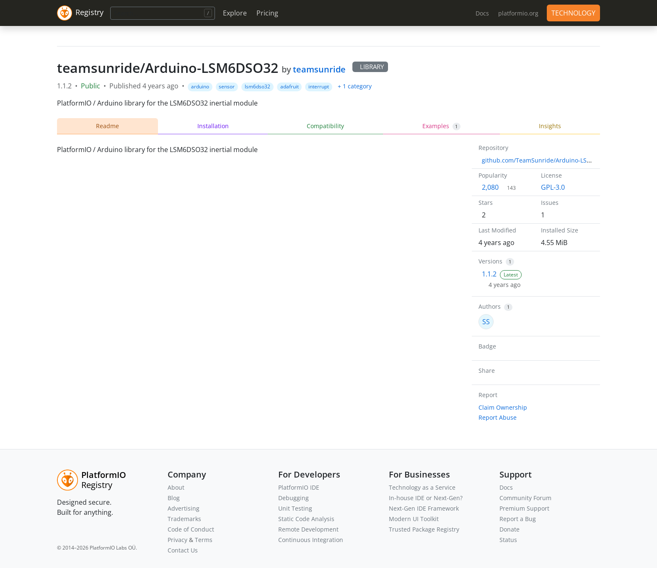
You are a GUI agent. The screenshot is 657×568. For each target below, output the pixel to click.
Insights (550, 126)
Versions (490, 261)
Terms (203, 540)
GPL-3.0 (553, 187)
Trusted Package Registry (424, 529)
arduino (200, 86)
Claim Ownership (503, 407)
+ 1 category (355, 86)
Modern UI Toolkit (414, 519)
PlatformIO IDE (298, 487)
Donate (509, 529)
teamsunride (319, 69)
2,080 (490, 187)
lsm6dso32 (257, 86)
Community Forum (525, 498)
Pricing (267, 13)
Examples (441, 126)
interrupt (318, 86)
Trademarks (184, 519)
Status (508, 540)
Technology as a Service (422, 487)
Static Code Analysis (306, 519)
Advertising (183, 508)
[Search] (162, 13)
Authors (490, 306)
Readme (107, 126)
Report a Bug (517, 519)
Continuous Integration (310, 540)
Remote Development (308, 529)
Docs (506, 487)
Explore (235, 13)
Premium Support (524, 508)
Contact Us (183, 550)
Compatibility (325, 126)
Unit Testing (295, 508)
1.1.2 (489, 274)
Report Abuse (498, 417)
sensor (227, 86)
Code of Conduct (191, 529)
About (176, 487)
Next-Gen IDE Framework (424, 508)
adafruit (289, 86)
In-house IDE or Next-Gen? (426, 498)
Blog (174, 498)
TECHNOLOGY (573, 13)
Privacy (177, 540)
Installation (213, 126)
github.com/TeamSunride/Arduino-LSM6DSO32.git (552, 160)
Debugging (293, 498)
